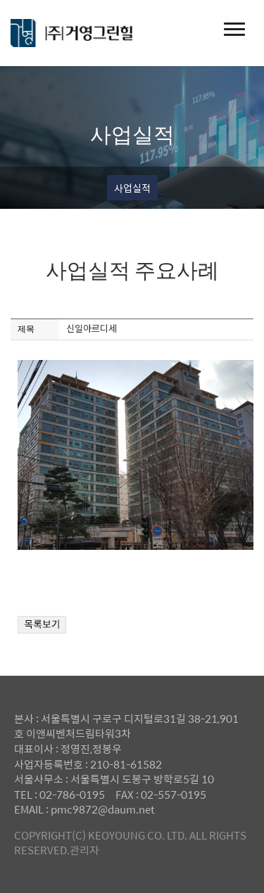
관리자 (84, 850)
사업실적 (132, 187)
